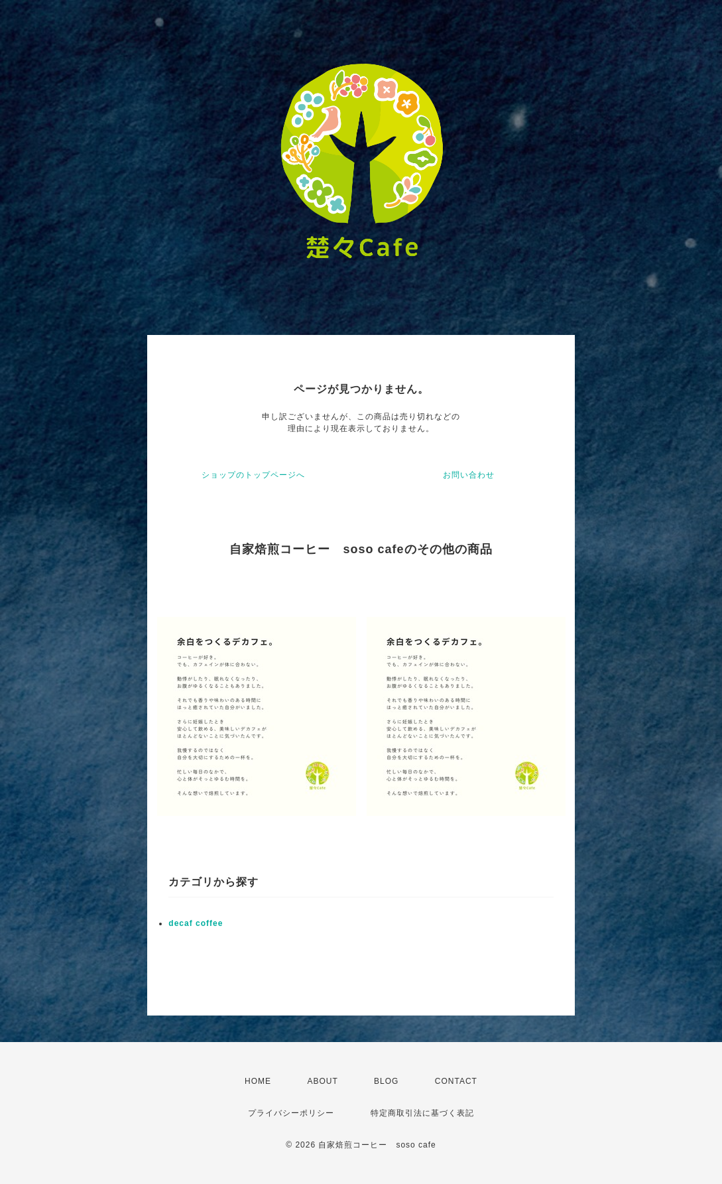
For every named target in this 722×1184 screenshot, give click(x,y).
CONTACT (456, 1081)
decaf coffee (195, 923)
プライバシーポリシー (291, 1113)
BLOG (386, 1081)
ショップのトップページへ (253, 475)
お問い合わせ (469, 475)
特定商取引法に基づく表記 (422, 1113)
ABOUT (322, 1081)
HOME (258, 1081)
